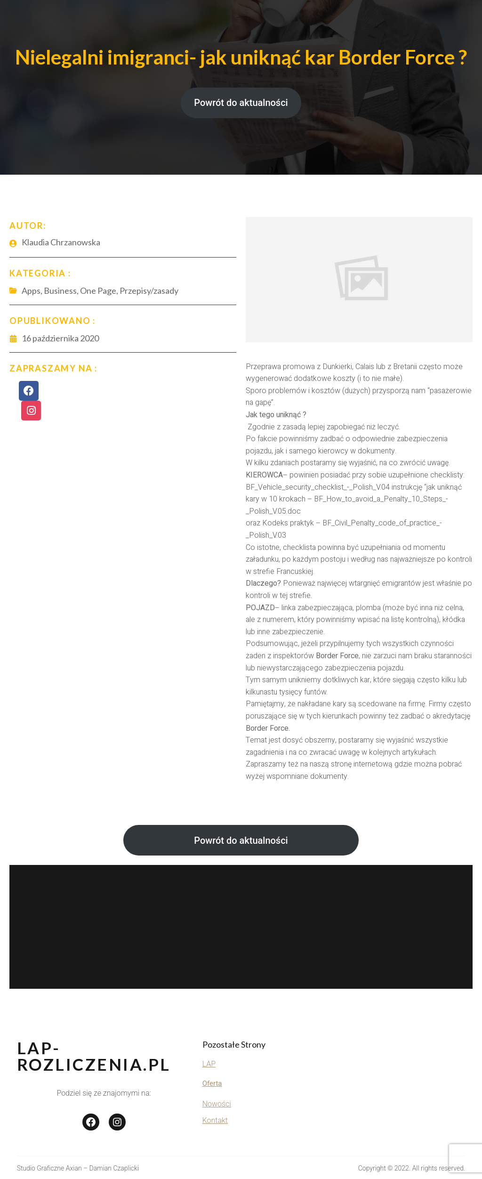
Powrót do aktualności (241, 102)
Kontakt (215, 1120)
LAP (209, 1063)
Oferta (212, 1083)
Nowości (216, 1103)
